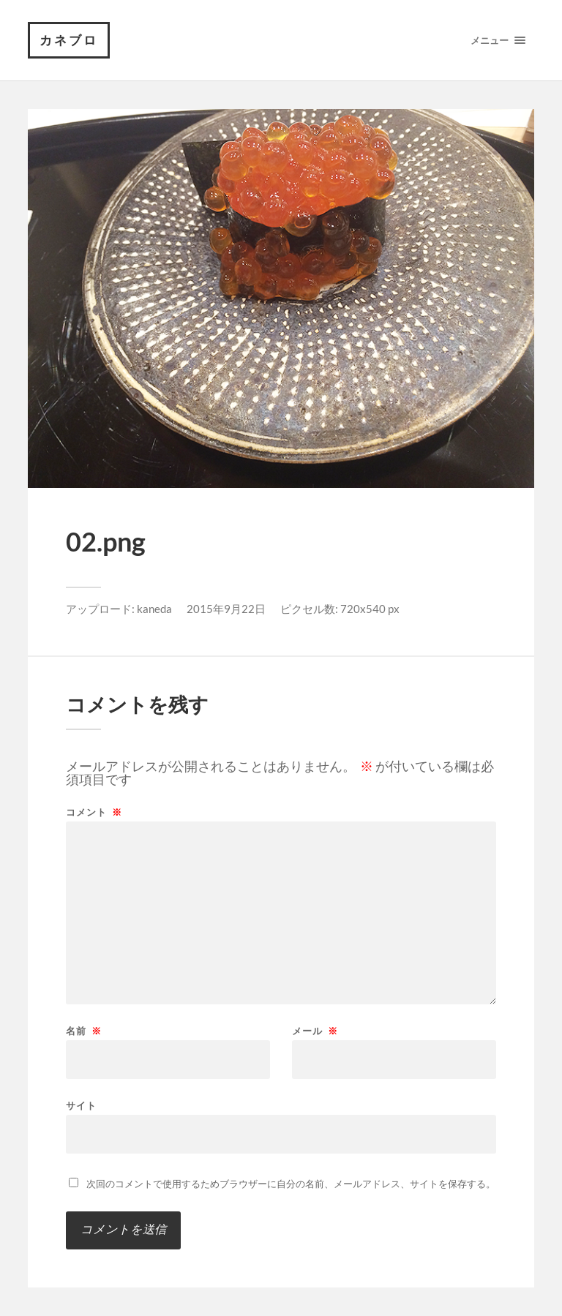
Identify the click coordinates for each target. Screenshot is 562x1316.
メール (315, 1031)
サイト (81, 1104)
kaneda (154, 608)
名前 (84, 1031)
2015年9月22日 (226, 608)
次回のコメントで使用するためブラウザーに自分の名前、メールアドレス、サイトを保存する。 (290, 1183)
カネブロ (69, 40)
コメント (94, 812)
